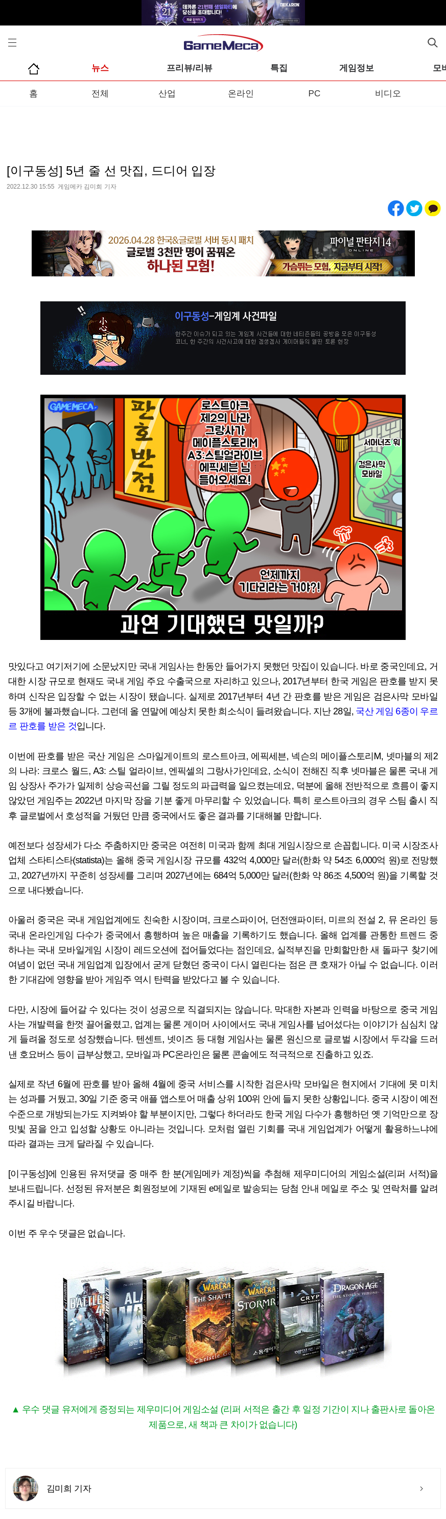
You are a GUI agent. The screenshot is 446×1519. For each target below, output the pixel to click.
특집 (279, 68)
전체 (100, 93)
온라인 (241, 93)
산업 (167, 93)
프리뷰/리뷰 (190, 68)
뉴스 (100, 68)
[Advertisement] (223, 127)
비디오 (388, 93)
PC (315, 93)
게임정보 (356, 68)
